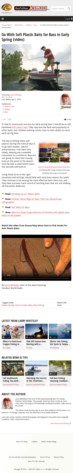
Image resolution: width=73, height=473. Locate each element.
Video (30, 305)
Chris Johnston (8, 384)
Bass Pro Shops (55, 384)
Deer (30, 348)
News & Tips (19, 25)
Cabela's (35, 442)
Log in (68, 19)
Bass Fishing (38, 305)
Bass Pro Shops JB (32, 384)
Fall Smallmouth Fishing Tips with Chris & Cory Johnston (12, 381)
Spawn (4, 305)
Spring (11, 305)
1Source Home (7, 25)
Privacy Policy (59, 457)
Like (3, 119)
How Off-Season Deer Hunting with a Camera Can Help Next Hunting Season (36, 345)
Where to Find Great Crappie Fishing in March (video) (12, 344)
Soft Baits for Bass (20, 207)
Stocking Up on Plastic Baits (25, 193)
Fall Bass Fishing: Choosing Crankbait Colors (59, 381)
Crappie (8, 348)
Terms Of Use (45, 457)
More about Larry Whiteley (60, 423)
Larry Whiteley (16, 95)
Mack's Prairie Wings (48, 442)
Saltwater (55, 348)
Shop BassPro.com (6, 13)
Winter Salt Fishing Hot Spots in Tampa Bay (59, 344)
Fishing (28, 25)
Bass (35, 25)
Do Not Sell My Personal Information (22, 457)
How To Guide (21, 305)
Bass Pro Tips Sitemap (36, 461)
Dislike (8, 119)
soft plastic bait (20, 127)
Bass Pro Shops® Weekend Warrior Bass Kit (53, 167)
